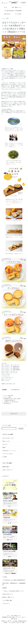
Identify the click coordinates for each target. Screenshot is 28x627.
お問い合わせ (6, 14)
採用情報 (4, 587)
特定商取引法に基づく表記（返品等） (12, 398)
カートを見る (17, 14)
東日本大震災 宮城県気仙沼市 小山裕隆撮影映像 (13, 584)
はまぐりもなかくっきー (8, 438)
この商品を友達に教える (9, 400)
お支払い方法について (7, 594)
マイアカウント (6, 603)
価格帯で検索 (5, 466)
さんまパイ (5, 444)
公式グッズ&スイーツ (7, 469)
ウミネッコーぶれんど (7, 453)
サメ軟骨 (4, 456)
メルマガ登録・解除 (7, 600)
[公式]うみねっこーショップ (9, 450)
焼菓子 (7, 18)
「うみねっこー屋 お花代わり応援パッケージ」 (13, 591)
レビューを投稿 (7, 397)
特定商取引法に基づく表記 (8, 617)
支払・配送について (15, 7)
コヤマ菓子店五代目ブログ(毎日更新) (11, 10)
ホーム (4, 7)
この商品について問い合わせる (11, 401)
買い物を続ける (7, 403)
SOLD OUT (13, 413)
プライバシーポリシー (21, 617)
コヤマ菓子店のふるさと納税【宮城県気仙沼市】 (13, 580)
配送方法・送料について (8, 597)
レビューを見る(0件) (8, 395)
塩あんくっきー (6, 441)
